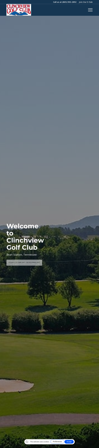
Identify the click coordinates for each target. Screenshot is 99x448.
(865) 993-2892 (69, 2)
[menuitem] (85, 2)
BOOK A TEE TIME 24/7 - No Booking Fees (24, 262)
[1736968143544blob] (18, 10)
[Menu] (89, 10)
